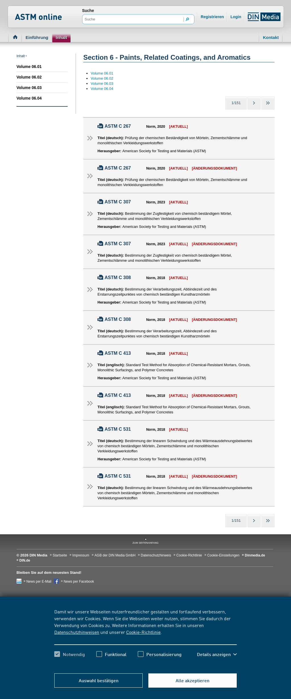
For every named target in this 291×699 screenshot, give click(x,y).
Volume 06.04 (28, 98)
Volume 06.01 (28, 66)
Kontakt (271, 37)
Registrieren (212, 17)
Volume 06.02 (28, 77)
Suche (88, 10)
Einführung (37, 37)
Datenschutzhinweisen (76, 632)
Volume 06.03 (28, 87)
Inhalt (61, 37)
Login (235, 17)
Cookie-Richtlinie (143, 632)
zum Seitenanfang (145, 542)
